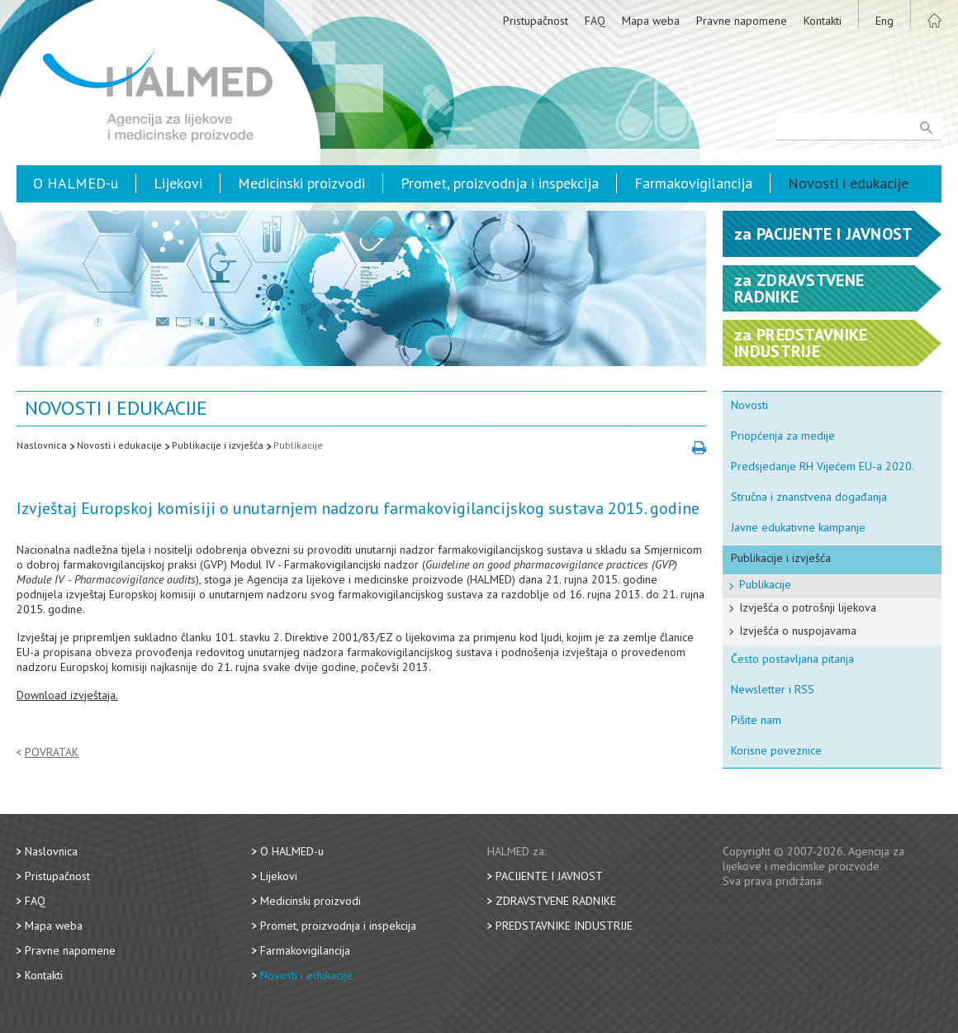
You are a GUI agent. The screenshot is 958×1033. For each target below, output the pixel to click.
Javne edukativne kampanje (798, 527)
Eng (884, 20)
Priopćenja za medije (783, 435)
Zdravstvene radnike (556, 900)
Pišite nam (756, 719)
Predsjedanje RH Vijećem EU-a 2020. (822, 466)
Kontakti (823, 20)
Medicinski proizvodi (301, 183)
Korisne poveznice (776, 750)
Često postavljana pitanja (792, 658)
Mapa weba (651, 20)
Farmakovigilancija (693, 183)
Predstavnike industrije (564, 925)
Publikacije (298, 445)
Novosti (749, 404)
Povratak (51, 752)
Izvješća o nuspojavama (797, 630)
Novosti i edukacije (848, 183)
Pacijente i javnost (549, 876)
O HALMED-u (75, 183)
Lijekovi (178, 183)
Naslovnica (42, 445)
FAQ (595, 20)
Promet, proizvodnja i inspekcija (500, 183)
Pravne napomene (741, 20)
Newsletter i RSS (772, 689)
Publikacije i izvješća (217, 445)
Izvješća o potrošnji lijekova (807, 607)
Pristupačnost (535, 20)
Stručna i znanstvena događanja (809, 496)
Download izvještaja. (67, 695)
